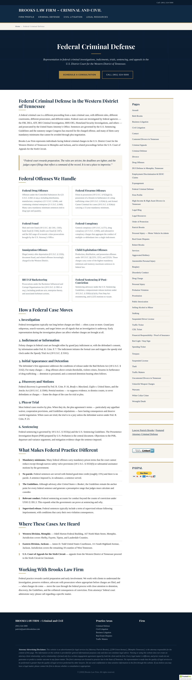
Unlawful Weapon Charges (143, 384)
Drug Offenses (138, 162)
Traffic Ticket (138, 325)
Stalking (135, 313)
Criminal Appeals (139, 145)
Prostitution (137, 296)
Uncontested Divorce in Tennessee (146, 378)
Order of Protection (140, 222)
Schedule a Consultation (79, 75)
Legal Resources (97, 17)
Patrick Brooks (138, 227)
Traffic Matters (138, 372)
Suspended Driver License (143, 319)
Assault (135, 110)
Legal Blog (137, 210)
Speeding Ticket (139, 347)
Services (135, 250)
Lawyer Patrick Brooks (143, 430)
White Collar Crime (140, 395)
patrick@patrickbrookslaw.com (27, 629)
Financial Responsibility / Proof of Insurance (151, 335)
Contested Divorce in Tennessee (145, 139)
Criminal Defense (49, 17)
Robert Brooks (138, 245)
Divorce (135, 157)
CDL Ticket (137, 329)
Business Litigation (140, 122)
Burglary (136, 267)
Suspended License (140, 361)
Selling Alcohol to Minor (142, 307)
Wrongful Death (139, 401)
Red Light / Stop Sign (141, 341)
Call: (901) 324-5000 (165, 3)
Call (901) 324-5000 (117, 75)
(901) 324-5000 (21, 626)
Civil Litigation (73, 17)
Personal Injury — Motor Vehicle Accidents (150, 233)
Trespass (135, 354)
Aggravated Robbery (141, 255)
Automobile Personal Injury (143, 261)
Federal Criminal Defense (143, 189)
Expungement (138, 183)
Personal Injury (138, 284)
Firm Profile (26, 17)
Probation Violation (140, 290)
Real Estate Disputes (140, 239)
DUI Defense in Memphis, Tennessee (147, 168)
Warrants (136, 390)
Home (17, 26)
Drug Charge (137, 278)
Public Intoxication (140, 302)
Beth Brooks (137, 116)
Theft (134, 366)
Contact (135, 133)
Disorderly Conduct (140, 272)
